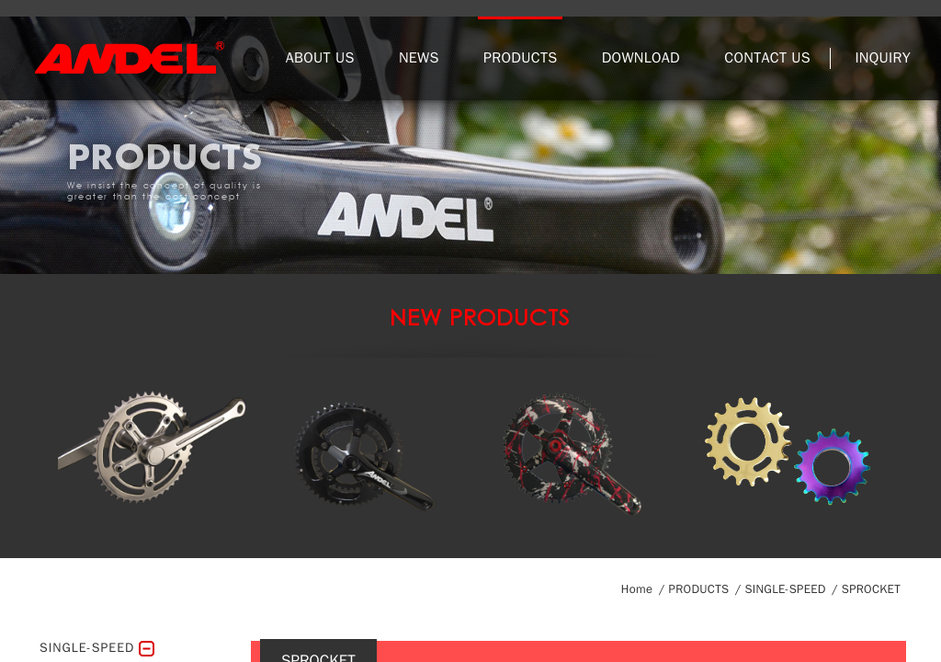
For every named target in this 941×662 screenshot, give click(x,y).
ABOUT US (320, 58)
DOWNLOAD (641, 58)
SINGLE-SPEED (784, 589)
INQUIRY (883, 58)
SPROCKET (871, 589)
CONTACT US (767, 58)
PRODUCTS (520, 58)
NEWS (419, 58)
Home (636, 589)
